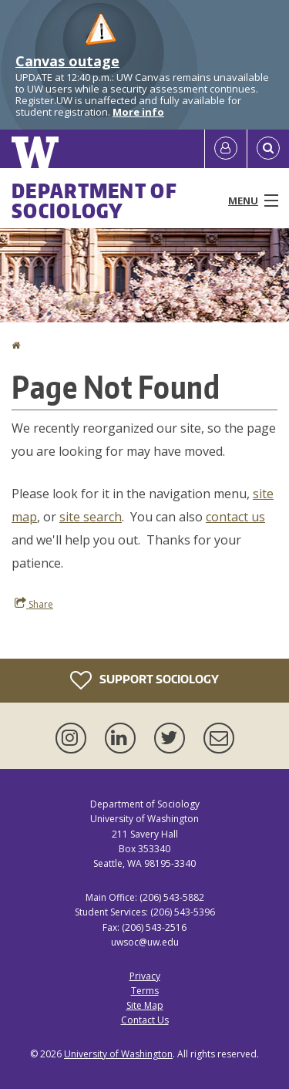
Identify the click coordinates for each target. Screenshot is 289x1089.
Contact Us (145, 1020)
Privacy (144, 976)
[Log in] (226, 149)
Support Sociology (144, 680)
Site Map (144, 1005)
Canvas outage (67, 61)
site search (90, 516)
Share (34, 604)
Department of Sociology (94, 200)
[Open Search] (268, 149)
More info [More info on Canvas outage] (138, 112)
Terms (145, 990)
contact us (235, 516)
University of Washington (118, 1053)
